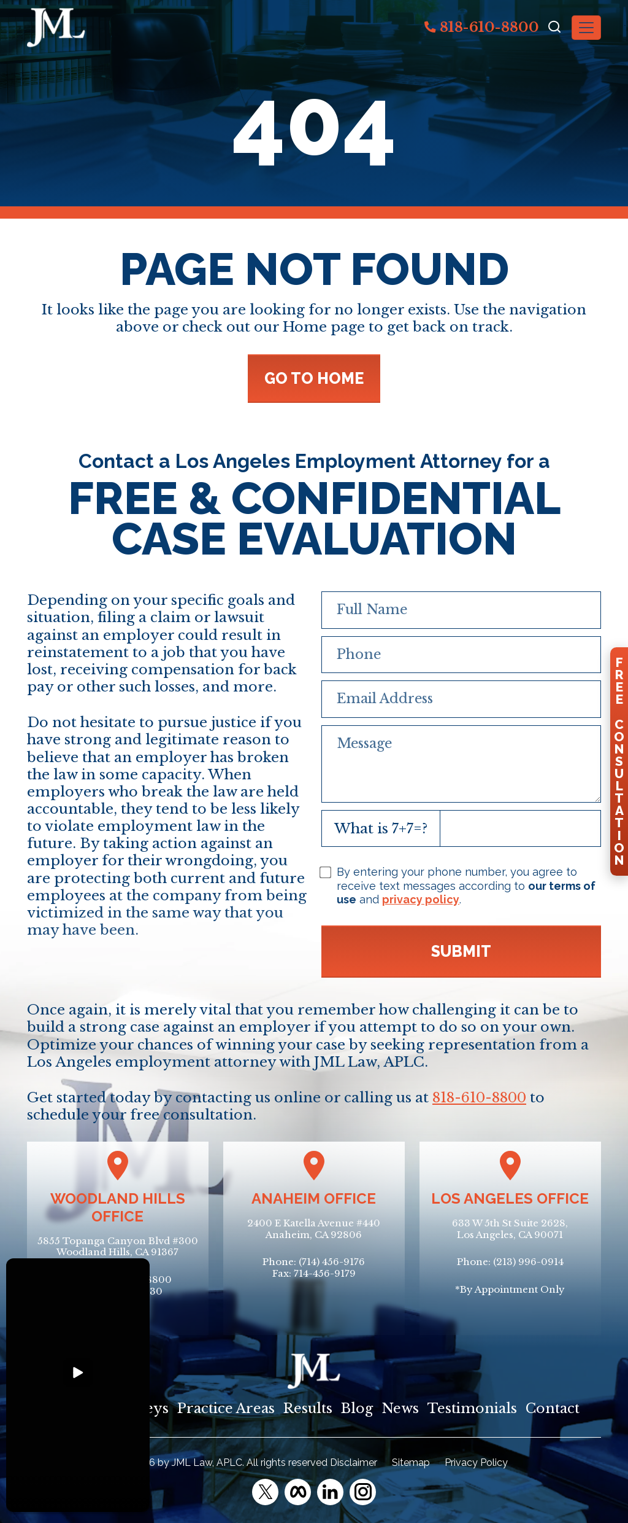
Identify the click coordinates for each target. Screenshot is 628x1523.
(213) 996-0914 (528, 1262)
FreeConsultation (619, 761)
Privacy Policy (476, 1462)
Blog (357, 1408)
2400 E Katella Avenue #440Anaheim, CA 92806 (313, 1229)
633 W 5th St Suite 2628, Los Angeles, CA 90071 (510, 1229)
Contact (553, 1408)
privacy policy (420, 899)
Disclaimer (353, 1462)
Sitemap (411, 1462)
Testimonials (472, 1408)
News (400, 1408)
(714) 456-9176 (332, 1262)
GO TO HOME (314, 378)
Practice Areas (226, 1408)
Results (307, 1408)
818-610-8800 (481, 27)
